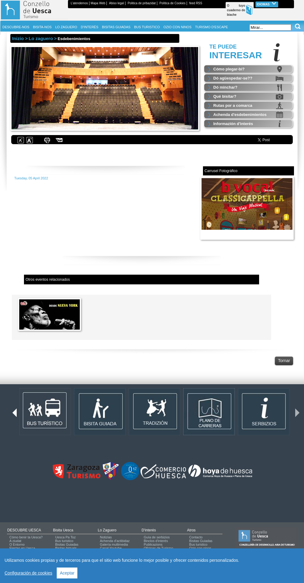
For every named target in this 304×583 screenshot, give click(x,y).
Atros (191, 530)
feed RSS (195, 3)
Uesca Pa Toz (65, 537)
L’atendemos (79, 3)
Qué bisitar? (224, 96)
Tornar (284, 360)
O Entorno (17, 544)
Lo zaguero (107, 530)
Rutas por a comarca (232, 105)
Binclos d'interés (156, 541)
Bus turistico (64, 541)
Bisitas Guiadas (66, 544)
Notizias (106, 537)
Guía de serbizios (157, 537)
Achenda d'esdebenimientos (240, 114)
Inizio (18, 38)
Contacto (196, 537)
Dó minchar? (225, 87)
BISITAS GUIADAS (116, 27)
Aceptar (67, 573)
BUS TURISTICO (147, 27)
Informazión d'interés (233, 123)
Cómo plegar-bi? (229, 69)
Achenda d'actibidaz (115, 541)
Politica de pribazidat (142, 3)
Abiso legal (116, 3)
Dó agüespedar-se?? (232, 78)
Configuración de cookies (28, 573)
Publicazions (153, 544)
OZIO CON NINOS (177, 27)
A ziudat (15, 541)
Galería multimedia (114, 544)
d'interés (149, 530)
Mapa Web (98, 3)
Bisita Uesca (63, 530)
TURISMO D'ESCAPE (211, 27)
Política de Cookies (173, 3)
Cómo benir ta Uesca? (25, 537)
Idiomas (267, 4)
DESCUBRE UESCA (24, 530)
